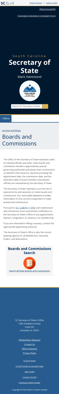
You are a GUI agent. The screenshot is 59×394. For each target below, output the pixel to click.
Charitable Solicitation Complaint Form (36, 15)
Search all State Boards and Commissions (29, 264)
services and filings (11, 130)
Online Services (36, 3)
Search (45, 106)
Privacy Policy (29, 353)
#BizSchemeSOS (47, 9)
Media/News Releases (29, 340)
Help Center (30, 371)
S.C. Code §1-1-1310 (25, 207)
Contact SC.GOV (29, 377)
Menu (6, 118)
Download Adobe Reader (29, 382)
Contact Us (29, 344)
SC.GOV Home (29, 360)
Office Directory (29, 348)
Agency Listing (51, 3)
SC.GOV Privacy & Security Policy (29, 366)
